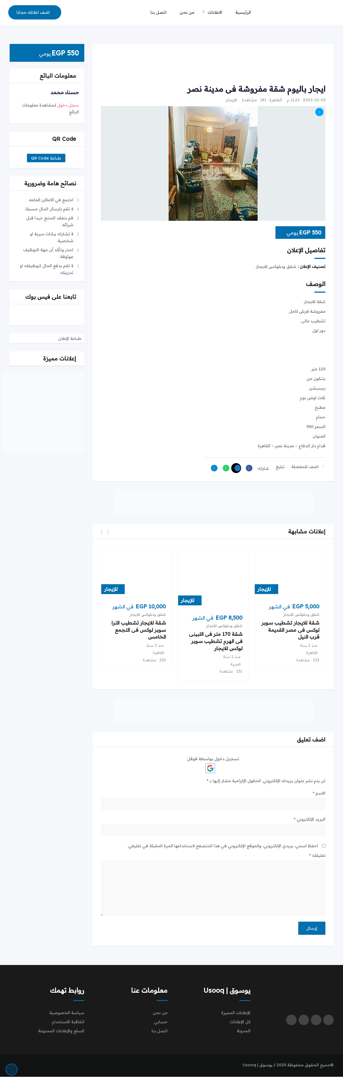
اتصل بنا (158, 12)
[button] (108, 531)
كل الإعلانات (240, 1022)
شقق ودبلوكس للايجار (301, 614)
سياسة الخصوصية (66, 1013)
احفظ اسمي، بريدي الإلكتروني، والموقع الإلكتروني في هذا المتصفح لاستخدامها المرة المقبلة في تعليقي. (222, 845)
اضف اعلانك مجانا (33, 12)
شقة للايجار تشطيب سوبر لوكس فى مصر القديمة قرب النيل (290, 630)
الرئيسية (243, 12)
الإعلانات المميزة (235, 1013)
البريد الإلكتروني (309, 819)
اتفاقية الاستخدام (68, 1022)
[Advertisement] (213, 64)
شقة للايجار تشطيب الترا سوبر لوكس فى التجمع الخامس (138, 630)
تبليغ (280, 466)
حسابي (161, 1022)
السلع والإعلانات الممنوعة (61, 1031)
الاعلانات (215, 12)
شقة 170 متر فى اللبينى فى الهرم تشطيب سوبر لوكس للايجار (215, 641)
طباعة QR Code (46, 158)
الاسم (319, 793)
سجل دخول (68, 105)
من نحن (187, 12)
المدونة (243, 1031)
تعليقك (317, 855)
